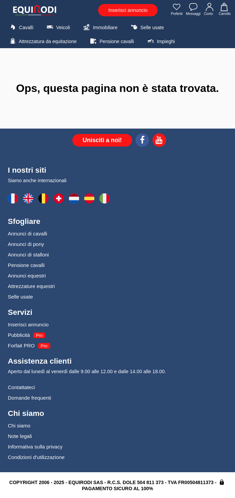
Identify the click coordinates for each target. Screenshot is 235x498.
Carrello (224, 10)
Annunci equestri (27, 276)
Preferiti (176, 10)
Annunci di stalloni (28, 254)
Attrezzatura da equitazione (42, 41)
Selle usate (146, 27)
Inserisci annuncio (127, 10)
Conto (209, 10)
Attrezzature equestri (31, 286)
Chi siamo (19, 425)
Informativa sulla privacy (35, 446)
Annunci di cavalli (27, 233)
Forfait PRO (21, 345)
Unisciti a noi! (102, 140)
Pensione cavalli (111, 41)
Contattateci (21, 387)
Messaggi (193, 10)
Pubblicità (19, 335)
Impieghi (160, 41)
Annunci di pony (26, 244)
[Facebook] (142, 141)
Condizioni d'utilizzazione (36, 457)
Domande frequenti (29, 398)
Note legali (20, 436)
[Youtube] (159, 141)
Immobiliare (100, 27)
